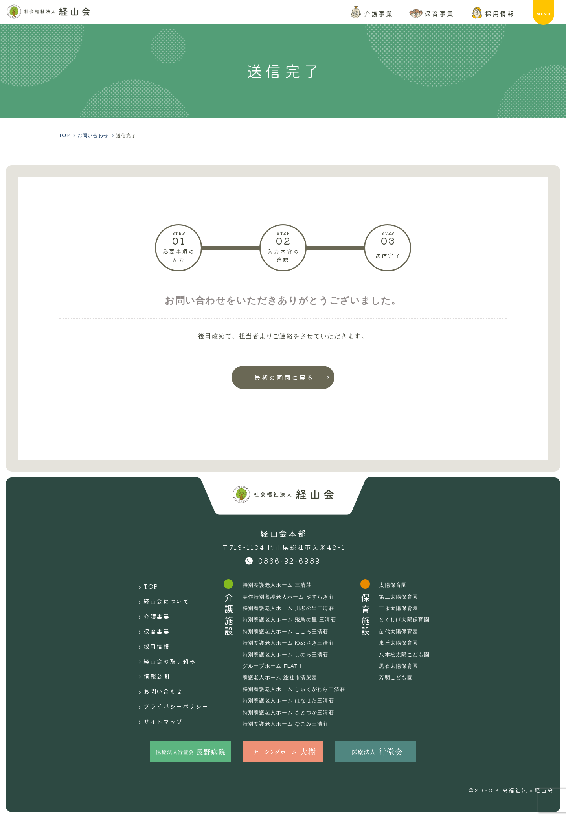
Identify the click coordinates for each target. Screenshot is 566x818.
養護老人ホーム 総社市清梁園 (282, 677)
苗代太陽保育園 (407, 631)
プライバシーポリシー (171, 683)
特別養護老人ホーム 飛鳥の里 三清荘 (292, 619)
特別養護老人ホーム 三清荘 (279, 585)
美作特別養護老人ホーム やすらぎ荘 (291, 596)
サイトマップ (156, 695)
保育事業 (149, 621)
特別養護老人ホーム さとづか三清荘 (291, 712)
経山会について (160, 597)
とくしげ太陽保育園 (413, 619)
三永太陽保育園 (407, 608)
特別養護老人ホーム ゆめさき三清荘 (291, 642)
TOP (142, 585)
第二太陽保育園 (407, 596)
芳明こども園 (404, 677)
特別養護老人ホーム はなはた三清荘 (291, 700)
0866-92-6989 (290, 560)
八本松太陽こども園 (413, 654)
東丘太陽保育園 (407, 642)
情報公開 (149, 658)
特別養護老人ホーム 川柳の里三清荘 (291, 608)
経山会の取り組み (163, 646)
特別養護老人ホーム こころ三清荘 (288, 631)
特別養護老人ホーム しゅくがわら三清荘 (297, 689)
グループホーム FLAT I (273, 666)
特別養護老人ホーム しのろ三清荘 (288, 654)
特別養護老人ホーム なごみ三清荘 (288, 723)
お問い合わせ (156, 671)
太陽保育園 (401, 585)
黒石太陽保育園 (407, 666)
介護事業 (149, 609)
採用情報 (149, 634)
